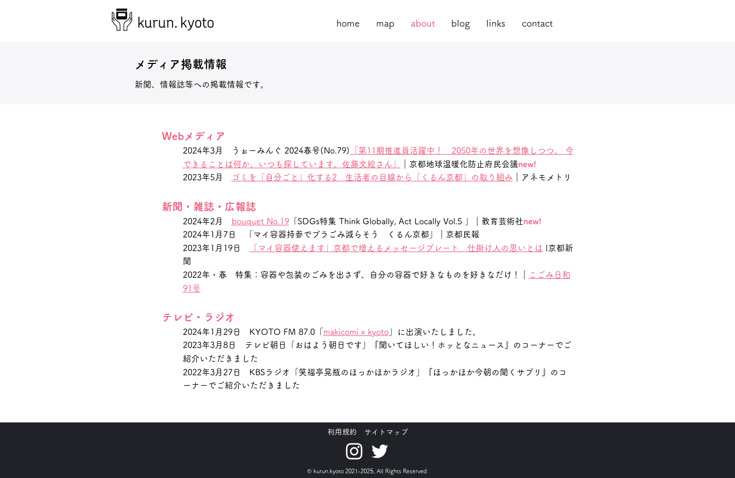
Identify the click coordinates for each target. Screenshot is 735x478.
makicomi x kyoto (356, 332)
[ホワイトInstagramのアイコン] (354, 451)
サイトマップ (386, 432)
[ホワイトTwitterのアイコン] (380, 451)
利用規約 (342, 432)
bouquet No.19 (260, 221)
